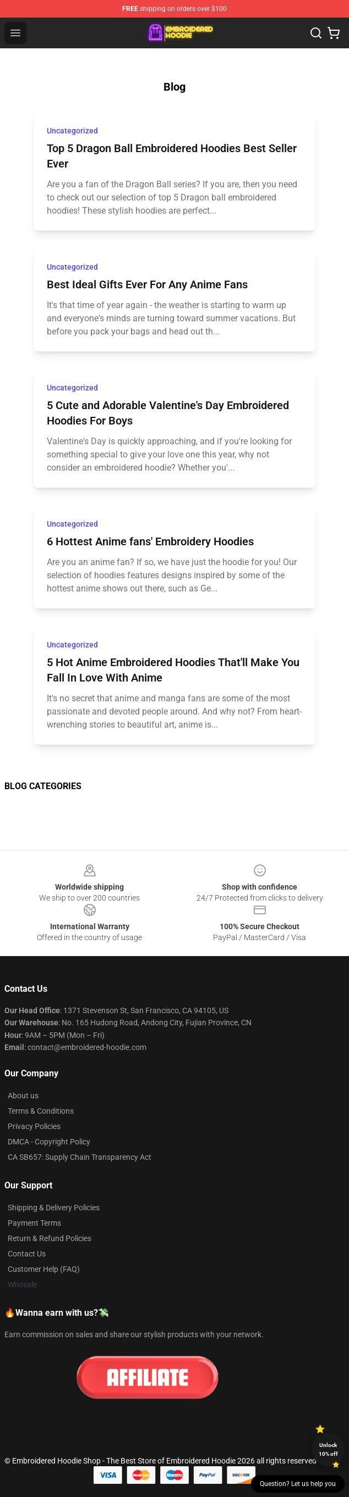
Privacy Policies (34, 1126)
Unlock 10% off (328, 1449)
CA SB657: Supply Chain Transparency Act (79, 1157)
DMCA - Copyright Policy (49, 1141)
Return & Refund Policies (49, 1238)
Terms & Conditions (41, 1111)
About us (23, 1095)
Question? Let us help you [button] (298, 1484)
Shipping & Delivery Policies (54, 1207)
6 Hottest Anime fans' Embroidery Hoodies (150, 541)
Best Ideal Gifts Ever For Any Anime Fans (147, 284)
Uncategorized (72, 130)
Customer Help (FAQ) (44, 1269)
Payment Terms (34, 1223)
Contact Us (27, 1253)
